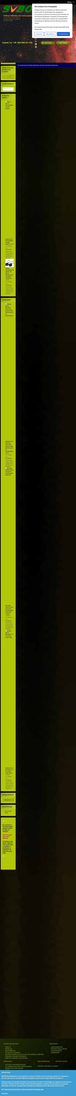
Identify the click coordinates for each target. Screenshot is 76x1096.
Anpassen (39, 34)
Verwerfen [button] (4, 1093)
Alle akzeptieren (63, 34)
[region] (52, 21)
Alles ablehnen (50, 34)
